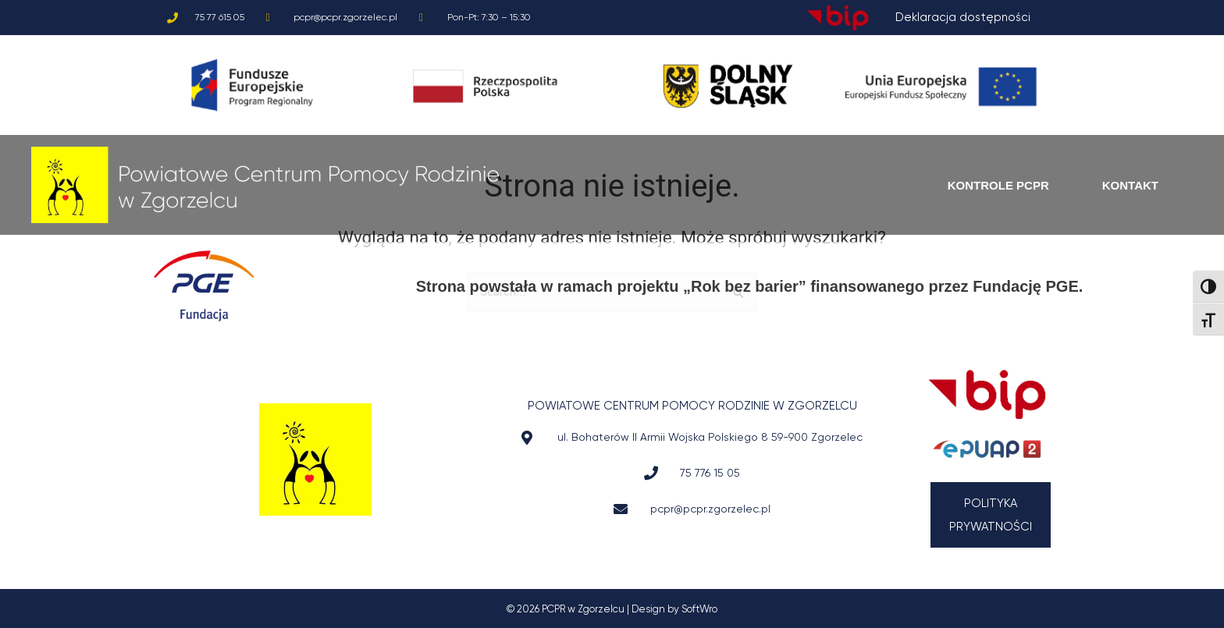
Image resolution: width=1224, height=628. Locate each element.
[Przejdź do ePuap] (987, 449)
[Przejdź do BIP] (987, 394)
